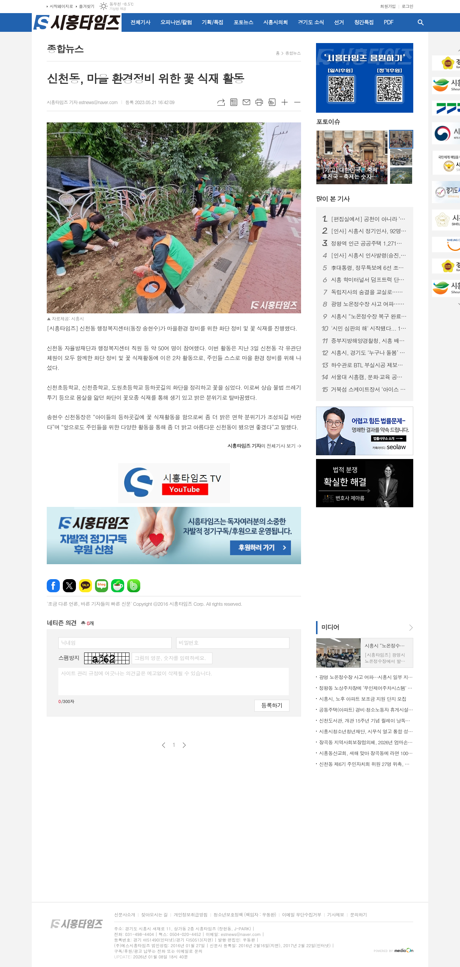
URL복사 (221, 102)
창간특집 (364, 22)
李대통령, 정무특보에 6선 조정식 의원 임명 (369, 267)
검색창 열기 (420, 22)
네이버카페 (117, 585)
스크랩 (272, 102)
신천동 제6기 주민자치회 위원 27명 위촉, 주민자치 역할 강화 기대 (366, 763)
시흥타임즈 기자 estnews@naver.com (82, 102)
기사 (332, 198)
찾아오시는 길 (154, 915)
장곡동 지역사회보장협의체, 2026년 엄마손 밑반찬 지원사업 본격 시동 (366, 742)
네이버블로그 (101, 585)
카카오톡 (85, 585)
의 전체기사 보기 (261, 445)
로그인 (407, 6)
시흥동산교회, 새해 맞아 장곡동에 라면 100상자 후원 (366, 753)
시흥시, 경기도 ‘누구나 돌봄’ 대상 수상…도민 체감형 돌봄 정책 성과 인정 (369, 352)
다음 (184, 745)
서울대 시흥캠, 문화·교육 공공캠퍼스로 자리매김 (369, 377)
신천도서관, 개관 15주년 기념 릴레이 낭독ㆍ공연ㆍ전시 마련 (366, 720)
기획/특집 (213, 22)
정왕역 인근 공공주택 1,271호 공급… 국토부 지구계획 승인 (369, 243)
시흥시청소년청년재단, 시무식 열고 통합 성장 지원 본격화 (366, 731)
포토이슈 (328, 122)
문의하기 (358, 915)
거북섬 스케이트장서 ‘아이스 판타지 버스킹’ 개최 (369, 389)
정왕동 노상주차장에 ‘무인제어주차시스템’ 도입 (366, 687)
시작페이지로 (61, 6)
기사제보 (335, 915)
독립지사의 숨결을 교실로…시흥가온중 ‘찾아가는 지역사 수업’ (369, 292)
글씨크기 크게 (284, 102)
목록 (233, 102)
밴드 (133, 585)
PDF (388, 22)
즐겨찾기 (86, 6)
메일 (246, 102)
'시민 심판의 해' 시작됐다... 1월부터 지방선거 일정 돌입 (369, 328)
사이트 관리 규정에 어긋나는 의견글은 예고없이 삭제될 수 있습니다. (136, 673)
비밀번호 (189, 642)
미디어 (330, 627)
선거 (339, 22)
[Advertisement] (363, 563)
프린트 (259, 102)
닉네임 (68, 642)
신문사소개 (124, 915)
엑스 (69, 585)
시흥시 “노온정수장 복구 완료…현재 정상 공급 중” (369, 316)
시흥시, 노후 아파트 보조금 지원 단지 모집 (362, 698)
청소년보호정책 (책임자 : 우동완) (245, 915)
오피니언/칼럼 (176, 22)
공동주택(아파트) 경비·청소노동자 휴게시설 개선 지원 (366, 709)
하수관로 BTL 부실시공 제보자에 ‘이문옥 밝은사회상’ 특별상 (369, 365)
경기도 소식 (311, 22)
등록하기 (271, 705)
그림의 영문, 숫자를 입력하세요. (170, 657)
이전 (163, 745)
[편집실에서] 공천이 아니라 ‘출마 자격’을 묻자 (369, 219)
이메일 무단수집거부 (301, 915)
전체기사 (140, 22)
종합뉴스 (293, 53)
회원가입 (388, 6)
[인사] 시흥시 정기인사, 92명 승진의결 (369, 231)
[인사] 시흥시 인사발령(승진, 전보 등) (369, 255)
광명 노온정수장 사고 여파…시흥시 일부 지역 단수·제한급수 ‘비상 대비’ (369, 304)
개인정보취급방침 (190, 915)
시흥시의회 (275, 22)
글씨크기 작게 (297, 102)
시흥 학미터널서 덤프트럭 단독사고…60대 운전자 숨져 (369, 279)
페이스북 (53, 585)
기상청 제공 (117, 8)
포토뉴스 (243, 22)
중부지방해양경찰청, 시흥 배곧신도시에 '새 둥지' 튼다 (369, 340)
